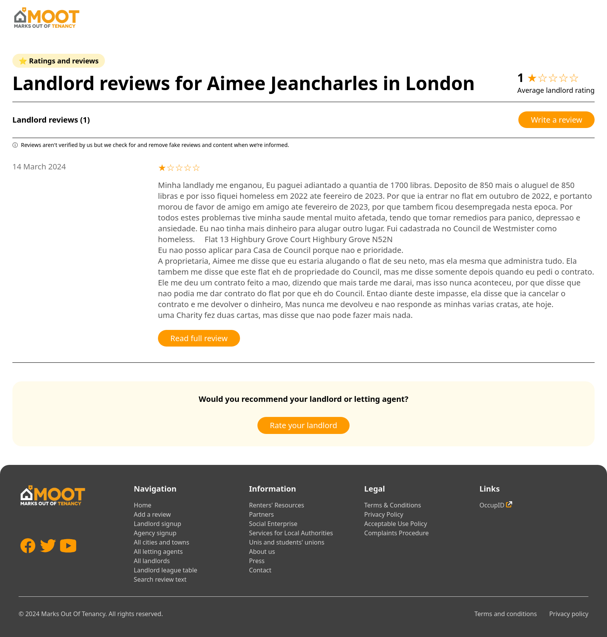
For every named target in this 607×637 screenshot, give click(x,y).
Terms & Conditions (392, 505)
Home (143, 505)
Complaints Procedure (396, 533)
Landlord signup (157, 523)
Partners (261, 514)
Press (256, 561)
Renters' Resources (276, 505)
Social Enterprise (273, 523)
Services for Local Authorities (291, 533)
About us (262, 551)
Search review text (160, 579)
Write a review (556, 119)
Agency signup (155, 533)
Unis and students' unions (286, 542)
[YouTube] (68, 557)
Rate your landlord (303, 425)
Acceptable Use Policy (395, 523)
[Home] (46, 17)
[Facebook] (28, 557)
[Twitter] (48, 557)
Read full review (199, 338)
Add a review (152, 514)
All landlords (152, 561)
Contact (260, 570)
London (440, 83)
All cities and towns (161, 542)
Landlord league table (165, 570)
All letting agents (158, 551)
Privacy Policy (383, 514)
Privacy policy (568, 614)
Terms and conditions (505, 614)
